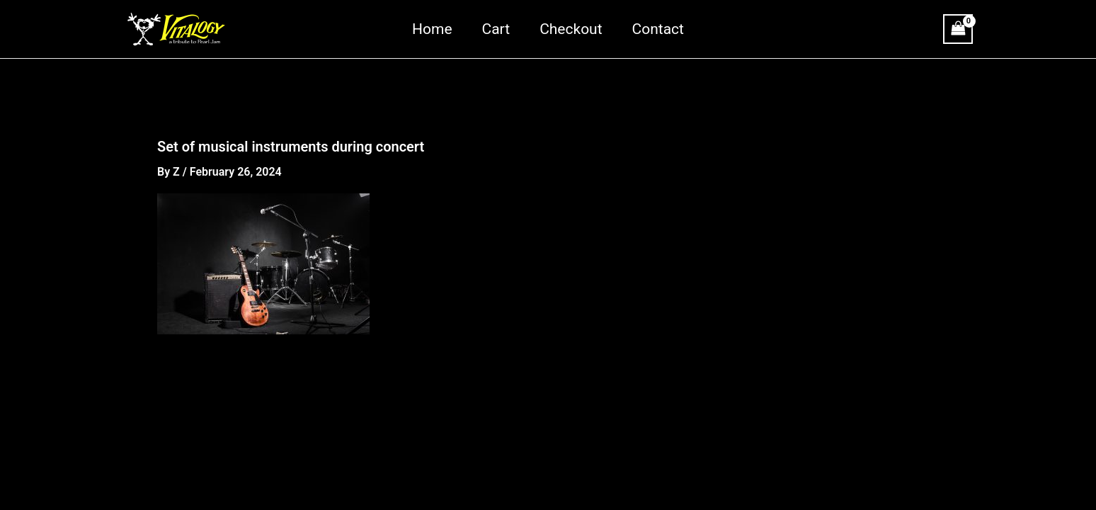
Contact (658, 29)
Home (432, 29)
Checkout (571, 29)
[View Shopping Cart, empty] (958, 28)
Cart (496, 29)
